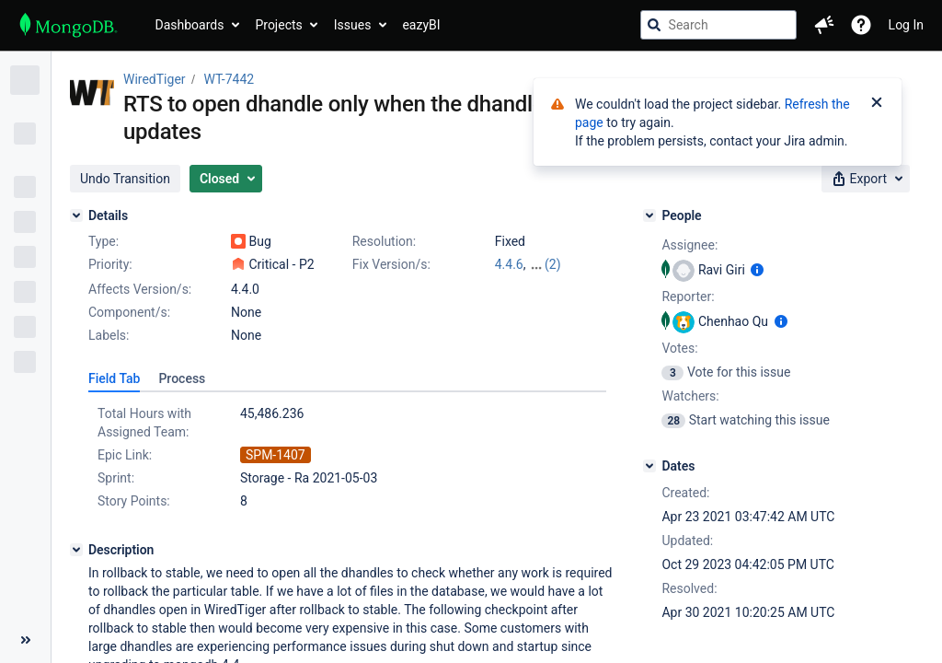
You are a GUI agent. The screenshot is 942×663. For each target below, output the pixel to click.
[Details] (76, 215)
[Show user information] (757, 269)
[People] (649, 215)
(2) (553, 264)
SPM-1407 (275, 455)
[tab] (114, 378)
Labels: (108, 335)
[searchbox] (718, 25)
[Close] (876, 104)
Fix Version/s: (391, 264)
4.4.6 (509, 264)
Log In (906, 24)
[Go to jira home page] (68, 24)
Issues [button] (353, 24)
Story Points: (134, 501)
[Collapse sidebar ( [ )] (25, 640)
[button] (824, 25)
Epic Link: (125, 455)
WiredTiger (154, 79)
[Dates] (649, 465)
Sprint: (116, 478)
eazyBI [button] (421, 24)
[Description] (76, 549)
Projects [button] (278, 24)
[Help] (861, 25)
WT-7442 (229, 79)
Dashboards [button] (189, 24)
